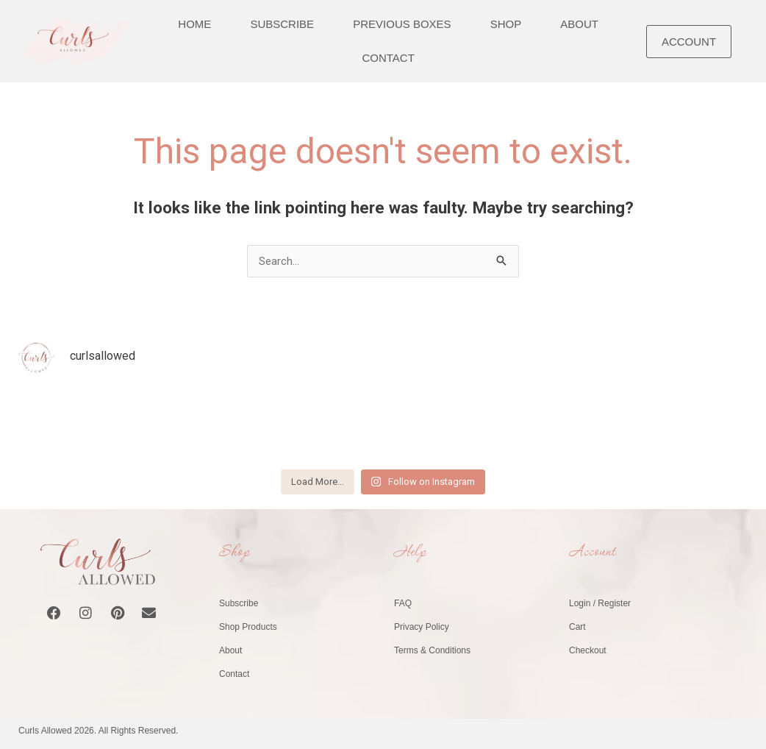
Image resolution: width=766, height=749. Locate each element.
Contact (388, 58)
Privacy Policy (421, 627)
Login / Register (600, 603)
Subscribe (238, 603)
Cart (577, 627)
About (230, 650)
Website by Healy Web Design (688, 730)
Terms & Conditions (432, 650)
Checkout (587, 650)
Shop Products (248, 627)
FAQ (403, 603)
